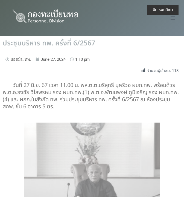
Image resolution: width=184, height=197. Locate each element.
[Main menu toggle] (173, 18)
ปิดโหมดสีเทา (163, 10)
